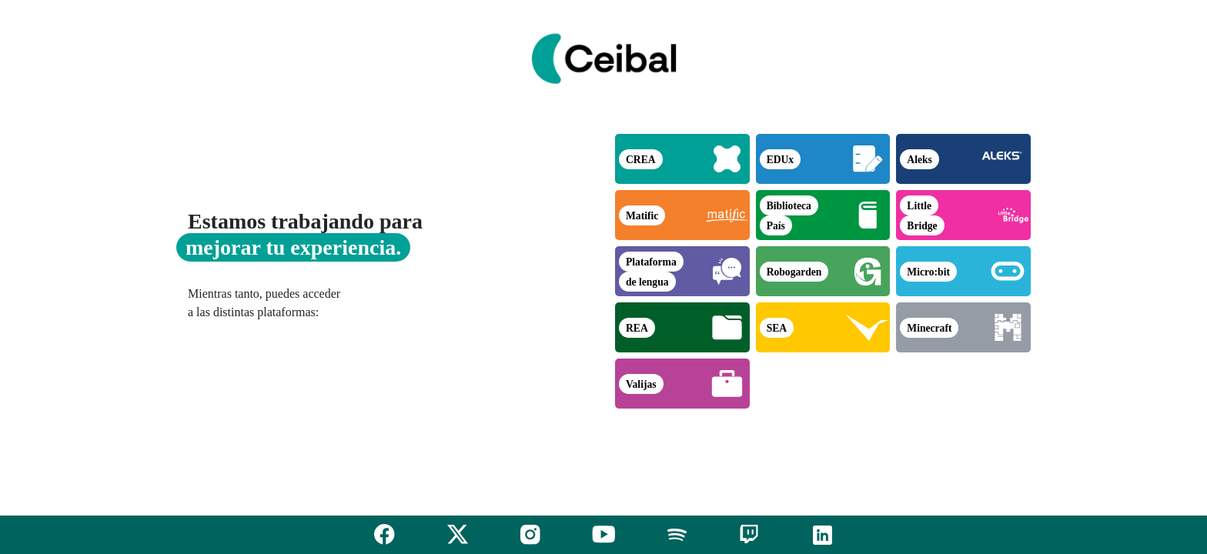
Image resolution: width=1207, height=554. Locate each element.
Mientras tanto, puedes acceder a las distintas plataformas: (264, 303)
